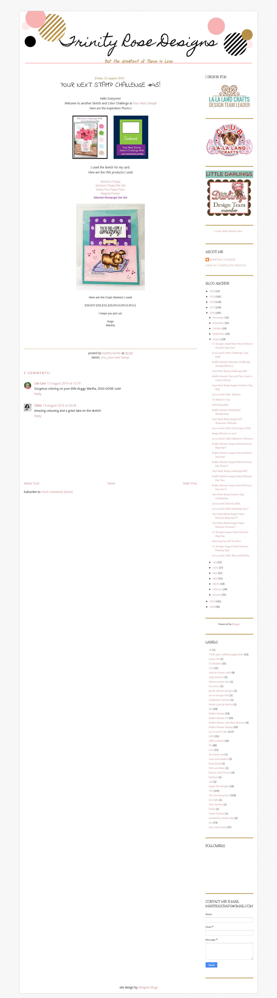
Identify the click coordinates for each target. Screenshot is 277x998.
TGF (211, 791)
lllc (210, 745)
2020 (213, 291)
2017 (213, 307)
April (215, 578)
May (215, 573)
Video (212, 809)
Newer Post (31, 483)
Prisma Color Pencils (220, 773)
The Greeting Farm (219, 795)
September (219, 334)
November (219, 323)
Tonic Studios (216, 804)
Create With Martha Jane (228, 231)
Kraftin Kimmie (217, 713)
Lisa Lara (40, 383)
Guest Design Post (219, 695)
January (217, 595)
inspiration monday (219, 700)
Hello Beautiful (220, 405)
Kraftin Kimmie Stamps (221, 727)
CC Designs (215, 663)
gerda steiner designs (221, 691)
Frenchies (214, 686)
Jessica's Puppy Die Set (110, 185)
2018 (213, 302)
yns (103, 357)
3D (210, 650)
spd (211, 782)
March (216, 584)
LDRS (211, 736)
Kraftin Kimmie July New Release (227, 723)
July (215, 562)
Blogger (236, 624)
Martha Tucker (222, 259)
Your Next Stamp (144, 103)
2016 (213, 313)
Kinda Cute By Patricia (221, 704)
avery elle (214, 659)
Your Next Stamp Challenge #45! (230, 471)
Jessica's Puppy (110, 181)
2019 (213, 297)
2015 (213, 601)
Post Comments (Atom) (57, 492)
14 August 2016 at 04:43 (60, 405)
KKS (211, 709)
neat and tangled (218, 759)
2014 (213, 607)
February (218, 589)
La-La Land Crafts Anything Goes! (230, 509)
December (219, 318)
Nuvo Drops (215, 763)
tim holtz (213, 800)
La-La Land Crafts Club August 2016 (231, 428)
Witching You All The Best (226, 541)
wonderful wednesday (221, 818)
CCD (211, 668)
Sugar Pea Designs (219, 786)
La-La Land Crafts (218, 732)
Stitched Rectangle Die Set (110, 197)
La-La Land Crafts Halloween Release (232, 439)
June (216, 568)
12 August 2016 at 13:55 (64, 383)
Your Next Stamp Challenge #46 (229, 371)
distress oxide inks (219, 682)
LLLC (211, 750)
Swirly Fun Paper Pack (110, 189)
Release (213, 777)
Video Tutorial (216, 813)
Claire (38, 405)
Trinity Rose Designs (138, 43)
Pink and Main (217, 768)
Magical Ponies (110, 193)
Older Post (190, 483)
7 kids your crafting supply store (226, 654)
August (217, 339)
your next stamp (118, 357)
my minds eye (216, 754)
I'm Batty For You (221, 400)
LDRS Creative (216, 741)
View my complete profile (226, 265)
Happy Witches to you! (224, 433)
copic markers (216, 677)
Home (111, 483)
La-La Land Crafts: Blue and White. (231, 555)
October (217, 328)
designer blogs (148, 987)
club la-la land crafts (220, 673)
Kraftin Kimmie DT (218, 718)
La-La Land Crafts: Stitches (226, 394)
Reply (38, 394)
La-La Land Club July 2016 (226, 503)
